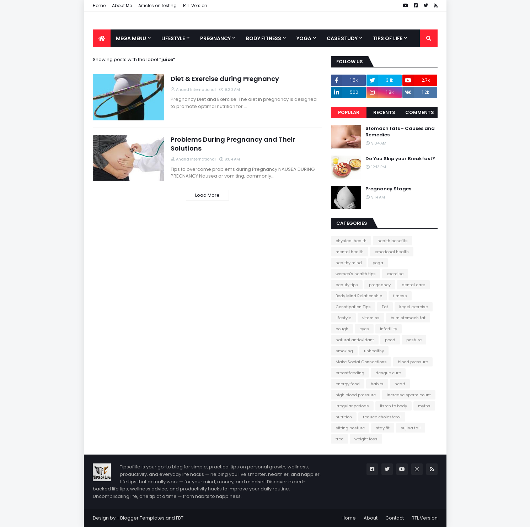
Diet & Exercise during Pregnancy (225, 78)
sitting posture (350, 428)
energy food (348, 384)
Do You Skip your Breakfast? (400, 159)
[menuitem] (102, 38)
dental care (413, 285)
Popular (348, 112)
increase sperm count (409, 395)
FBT (179, 518)
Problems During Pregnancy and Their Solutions (233, 144)
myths (424, 406)
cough (342, 329)
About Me (122, 5)
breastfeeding (350, 373)
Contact (394, 518)
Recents (384, 112)
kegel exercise (413, 307)
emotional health (392, 252)
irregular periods (352, 406)
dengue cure (388, 373)
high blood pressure (356, 395)
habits (377, 384)
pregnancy (380, 285)
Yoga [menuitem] (303, 38)
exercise (395, 274)
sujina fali (411, 428)
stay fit (383, 428)
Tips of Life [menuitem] (387, 38)
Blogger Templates (142, 518)
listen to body (393, 406)
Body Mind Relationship (359, 296)
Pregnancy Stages (388, 189)
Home (99, 5)
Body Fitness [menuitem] (263, 38)
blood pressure (413, 362)
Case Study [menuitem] (342, 38)
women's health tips (356, 274)
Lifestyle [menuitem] (173, 38)
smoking (344, 351)
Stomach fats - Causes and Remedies (400, 131)
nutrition (344, 417)
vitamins (371, 318)
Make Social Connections (361, 362)
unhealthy (374, 351)
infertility (388, 329)
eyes (364, 329)
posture (414, 340)
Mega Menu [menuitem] (131, 38)
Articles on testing (157, 5)
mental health (350, 252)
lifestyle (343, 318)
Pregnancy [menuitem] (215, 38)
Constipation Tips (353, 307)
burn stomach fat (408, 318)
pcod (390, 340)
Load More (207, 195)
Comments (419, 112)
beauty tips (347, 285)
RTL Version (195, 5)
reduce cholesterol (382, 417)
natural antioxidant (355, 340)
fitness (400, 296)
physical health (351, 241)
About (371, 518)
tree (339, 439)
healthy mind (349, 263)
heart (400, 384)
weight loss (366, 439)
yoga (378, 263)
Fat (385, 307)
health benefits (393, 241)
